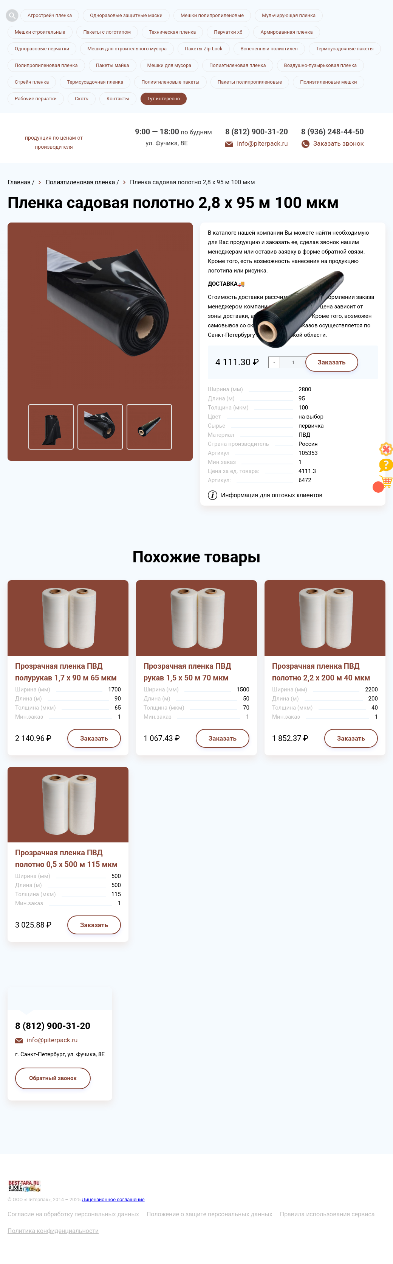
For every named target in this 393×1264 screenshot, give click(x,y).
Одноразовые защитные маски (126, 15)
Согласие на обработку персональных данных (73, 1214)
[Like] (386, 454)
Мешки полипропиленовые (212, 15)
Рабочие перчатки (36, 98)
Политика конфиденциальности (53, 1230)
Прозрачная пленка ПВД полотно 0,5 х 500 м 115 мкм (66, 858)
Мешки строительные (40, 32)
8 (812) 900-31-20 (256, 131)
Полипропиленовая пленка (46, 65)
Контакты (118, 98)
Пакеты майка (112, 65)
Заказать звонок (338, 143)
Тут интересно (163, 98)
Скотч (81, 98)
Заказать (94, 738)
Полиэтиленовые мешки (328, 82)
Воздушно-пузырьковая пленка (320, 65)
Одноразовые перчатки (42, 48)
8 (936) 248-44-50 (332, 131)
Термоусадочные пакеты (345, 48)
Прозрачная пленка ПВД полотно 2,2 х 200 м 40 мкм (321, 672)
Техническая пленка (172, 32)
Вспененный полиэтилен (269, 48)
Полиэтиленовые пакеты (170, 82)
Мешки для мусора (169, 65)
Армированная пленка (286, 32)
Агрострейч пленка (50, 15)
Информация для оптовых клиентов (271, 495)
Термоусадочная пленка (95, 82)
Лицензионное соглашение (113, 1199)
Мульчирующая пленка (289, 15)
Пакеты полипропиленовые (250, 82)
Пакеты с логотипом (107, 32)
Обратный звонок (53, 1078)
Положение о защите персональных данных (209, 1214)
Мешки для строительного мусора (127, 48)
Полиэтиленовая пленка (237, 65)
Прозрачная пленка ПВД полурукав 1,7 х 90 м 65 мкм (66, 672)
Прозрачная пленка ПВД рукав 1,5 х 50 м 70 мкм (187, 672)
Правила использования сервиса (327, 1214)
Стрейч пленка (32, 82)
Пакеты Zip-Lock (203, 48)
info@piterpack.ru (262, 143)
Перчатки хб (228, 32)
